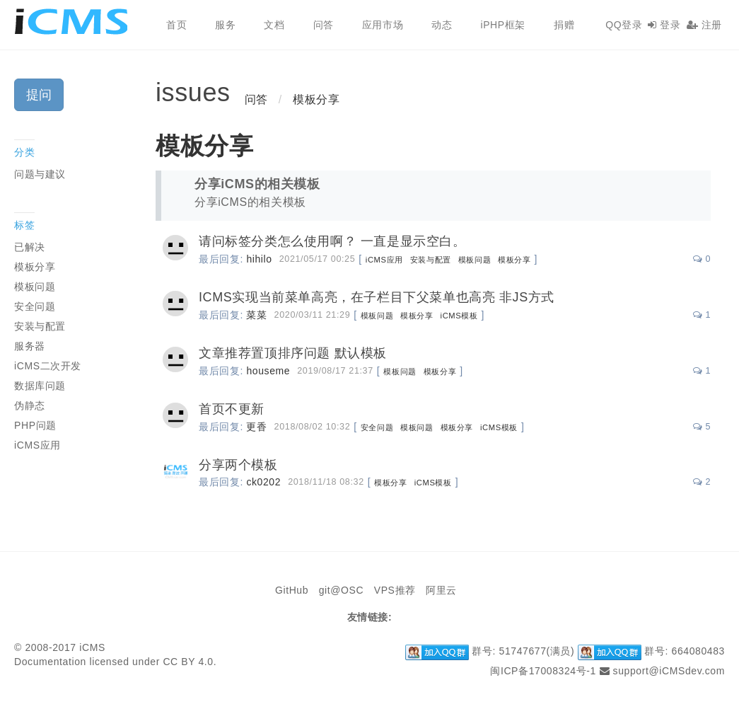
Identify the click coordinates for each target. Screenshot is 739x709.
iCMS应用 (384, 259)
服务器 (29, 346)
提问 (39, 95)
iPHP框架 (502, 24)
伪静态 (29, 405)
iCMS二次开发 (47, 365)
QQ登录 (623, 24)
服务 (225, 24)
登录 (664, 24)
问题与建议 (40, 174)
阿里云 (441, 590)
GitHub (291, 590)
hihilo (259, 259)
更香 (256, 426)
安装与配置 (430, 259)
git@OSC (341, 590)
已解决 (29, 247)
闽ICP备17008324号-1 (543, 670)
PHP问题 (35, 425)
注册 (704, 24)
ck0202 (263, 482)
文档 (274, 24)
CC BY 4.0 (188, 661)
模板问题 (474, 259)
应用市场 (382, 24)
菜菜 (256, 315)
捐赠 (564, 24)
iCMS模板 (459, 315)
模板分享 (316, 99)
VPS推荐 (395, 590)
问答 (323, 24)
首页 (176, 24)
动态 (441, 24)
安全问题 (377, 427)
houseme (268, 370)
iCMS (76, 21)
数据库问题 (40, 385)
